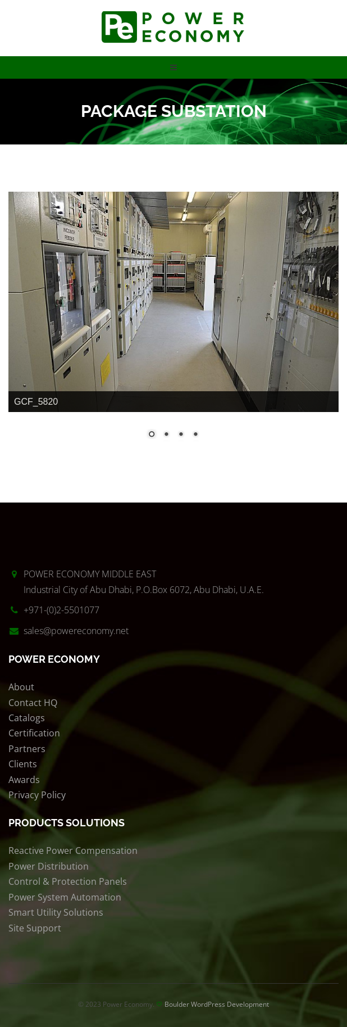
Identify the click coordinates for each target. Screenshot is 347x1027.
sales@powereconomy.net (76, 631)
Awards (24, 779)
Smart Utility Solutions (55, 912)
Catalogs (26, 718)
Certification (34, 733)
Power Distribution (48, 866)
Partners (26, 749)
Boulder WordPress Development (217, 1004)
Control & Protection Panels (67, 881)
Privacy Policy (37, 795)
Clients (22, 764)
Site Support (34, 928)
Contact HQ (32, 702)
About (21, 687)
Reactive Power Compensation (73, 850)
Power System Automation (64, 897)
